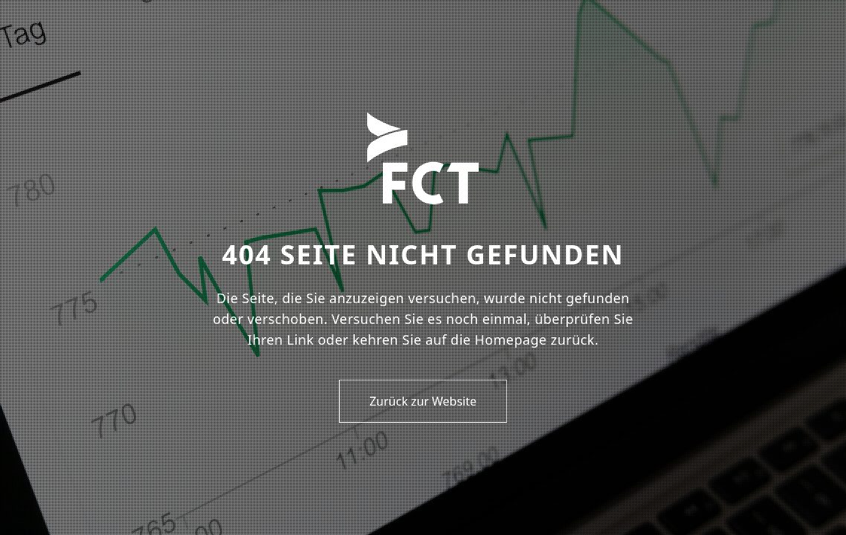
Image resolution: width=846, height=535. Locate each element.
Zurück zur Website (423, 401)
